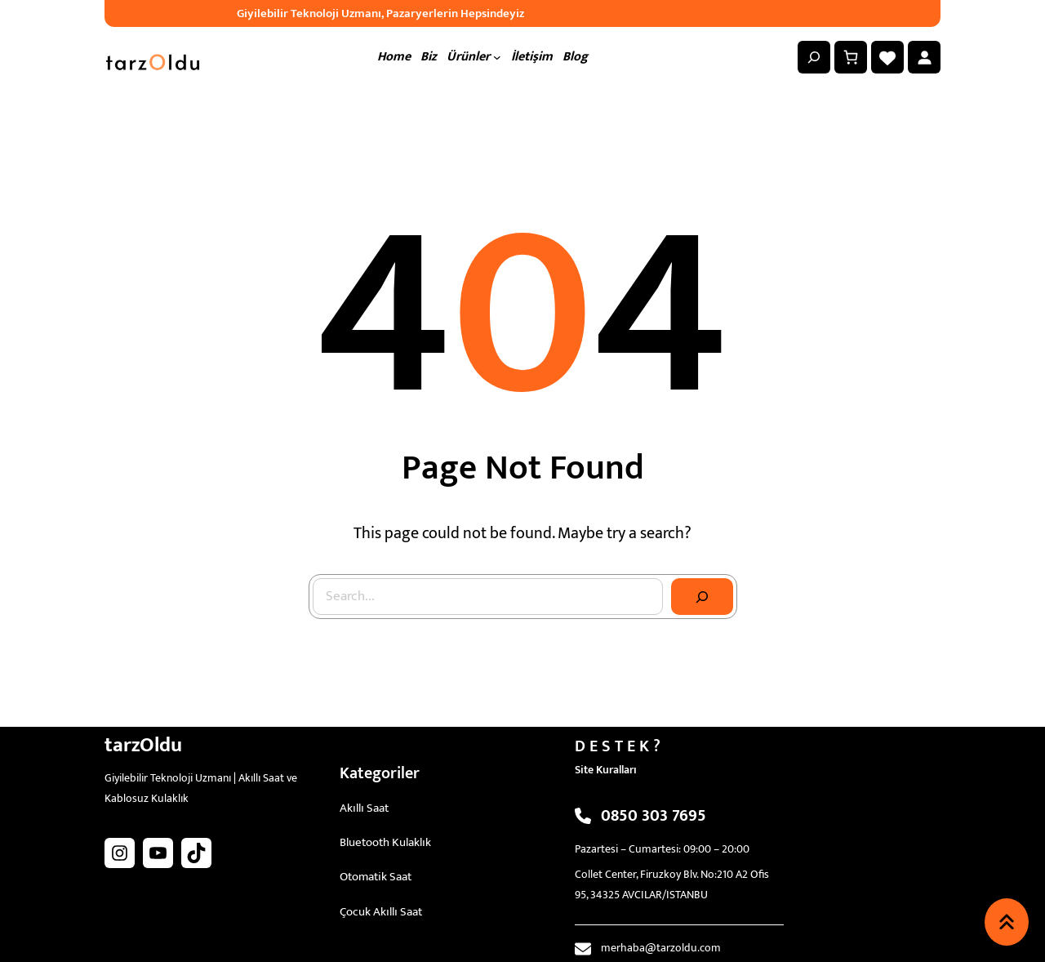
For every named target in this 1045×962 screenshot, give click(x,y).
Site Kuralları (606, 769)
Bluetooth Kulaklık (385, 842)
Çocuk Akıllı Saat (381, 912)
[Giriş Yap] (924, 57)
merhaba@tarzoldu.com (661, 947)
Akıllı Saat (364, 808)
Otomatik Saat (375, 876)
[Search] (702, 597)
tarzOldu (143, 745)
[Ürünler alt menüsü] (497, 57)
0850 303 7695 (653, 816)
